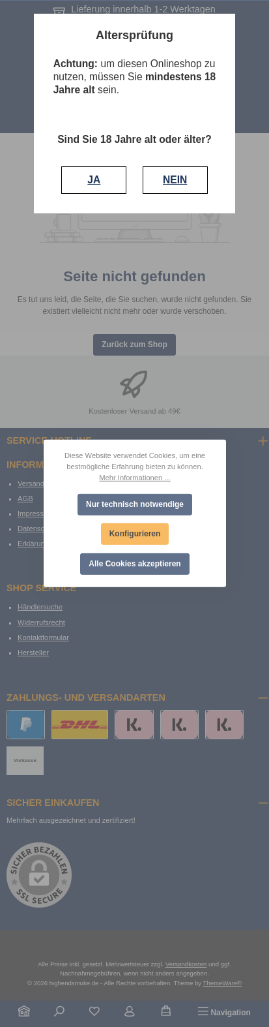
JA (93, 179)
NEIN (175, 179)
